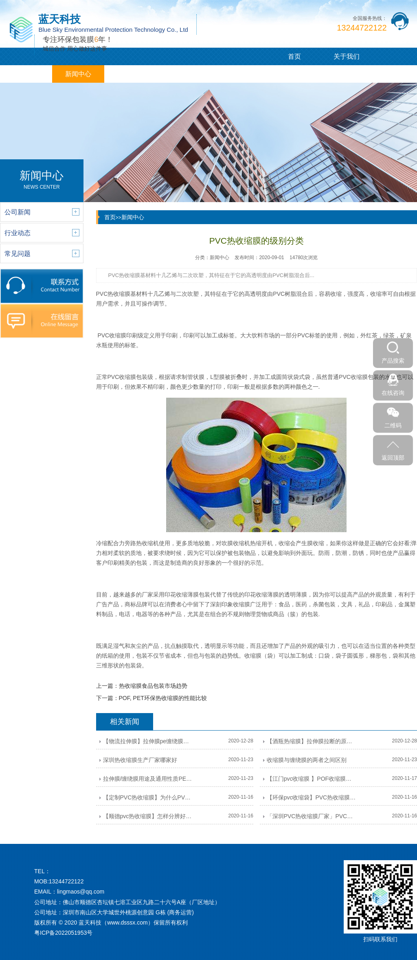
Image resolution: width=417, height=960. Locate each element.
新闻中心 (78, 73)
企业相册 (182, 73)
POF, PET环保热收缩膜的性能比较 (163, 698)
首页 (294, 56)
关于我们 (347, 56)
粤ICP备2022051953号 (63, 932)
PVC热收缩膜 (113, 294)
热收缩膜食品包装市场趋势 (153, 686)
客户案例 (130, 73)
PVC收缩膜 (122, 377)
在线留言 (235, 73)
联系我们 (287, 73)
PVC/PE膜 (26, 73)
